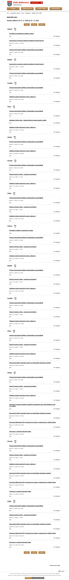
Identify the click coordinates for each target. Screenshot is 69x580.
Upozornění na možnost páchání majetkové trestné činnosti (26, 40)
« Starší (26, 24)
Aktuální (34, 24)
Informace (56, 9)
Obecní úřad (27, 9)
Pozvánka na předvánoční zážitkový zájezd (21, 33)
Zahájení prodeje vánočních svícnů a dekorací (22, 97)
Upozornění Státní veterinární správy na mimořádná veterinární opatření (30, 363)
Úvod (13, 9)
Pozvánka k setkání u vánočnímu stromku (21, 230)
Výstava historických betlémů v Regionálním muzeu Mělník (26, 50)
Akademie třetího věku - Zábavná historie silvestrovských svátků (27, 120)
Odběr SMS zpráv (35, 2)
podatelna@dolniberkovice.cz (34, 568)
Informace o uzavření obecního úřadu (20, 431)
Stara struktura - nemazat (15, 13)
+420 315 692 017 (31, 566)
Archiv (22, 13)
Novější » (42, 24)
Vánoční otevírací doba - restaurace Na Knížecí (22, 174)
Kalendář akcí (27, 13)
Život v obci (41, 9)
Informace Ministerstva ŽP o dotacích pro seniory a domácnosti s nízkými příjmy (32, 422)
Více (10, 36)
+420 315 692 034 (31, 564)
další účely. (58, 573)
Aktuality (58, 36)
